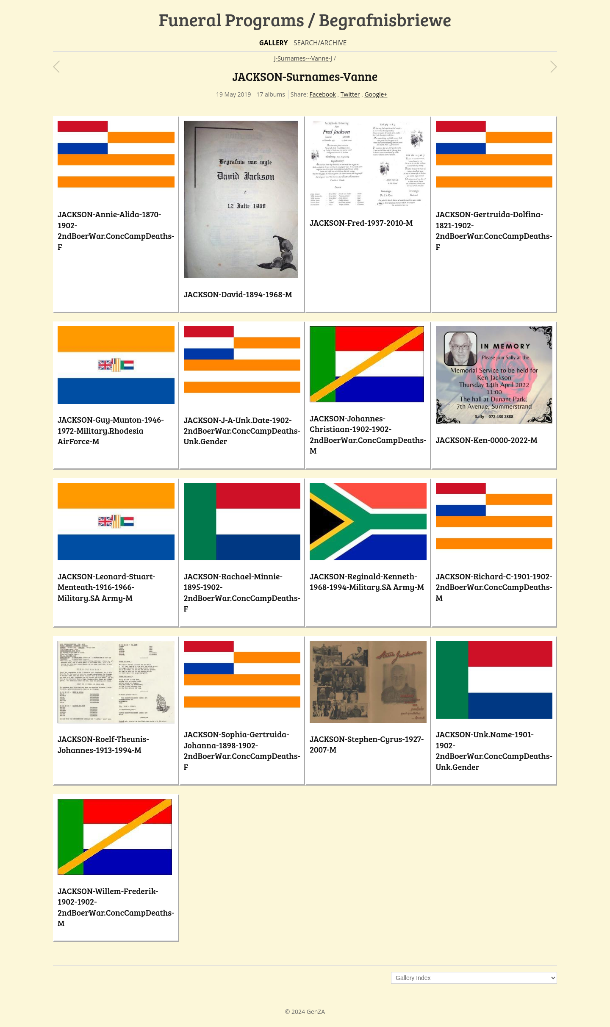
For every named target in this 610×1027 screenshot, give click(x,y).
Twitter (350, 94)
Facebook (323, 94)
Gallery (273, 43)
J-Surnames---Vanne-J (303, 58)
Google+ (375, 94)
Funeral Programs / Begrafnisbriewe (305, 19)
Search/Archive (320, 43)
